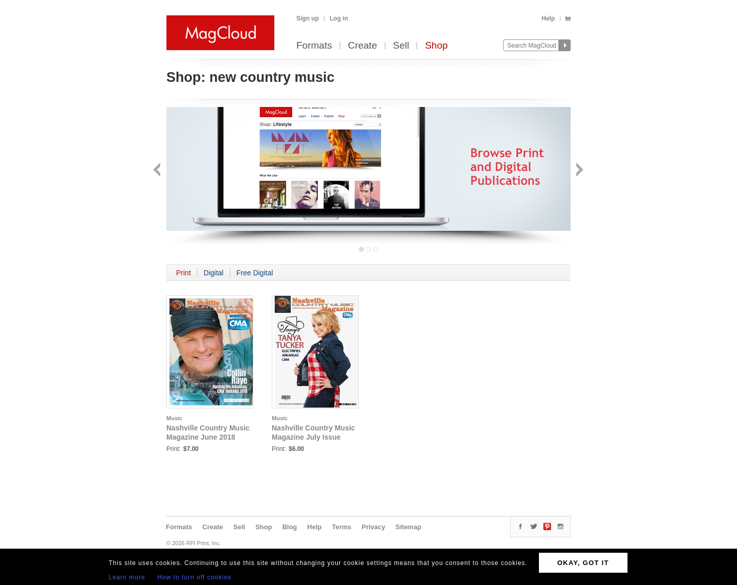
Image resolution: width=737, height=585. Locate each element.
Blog (289, 527)
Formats (314, 46)
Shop (436, 46)
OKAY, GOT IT (583, 563)
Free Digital (254, 273)
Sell (401, 46)
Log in (339, 18)
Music (174, 418)
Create (362, 46)
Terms (341, 527)
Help (548, 18)
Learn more (127, 577)
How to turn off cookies (195, 577)
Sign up (307, 18)
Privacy (373, 527)
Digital (214, 273)
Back (158, 170)
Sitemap (409, 527)
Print (183, 273)
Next (578, 170)
